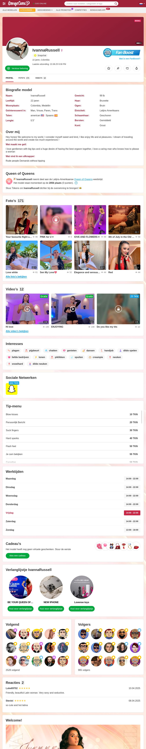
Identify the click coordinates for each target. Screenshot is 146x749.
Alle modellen (10, 10)
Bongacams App (98, 10)
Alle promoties (64, 10)
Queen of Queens (83, 179)
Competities (81, 10)
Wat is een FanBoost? (129, 58)
